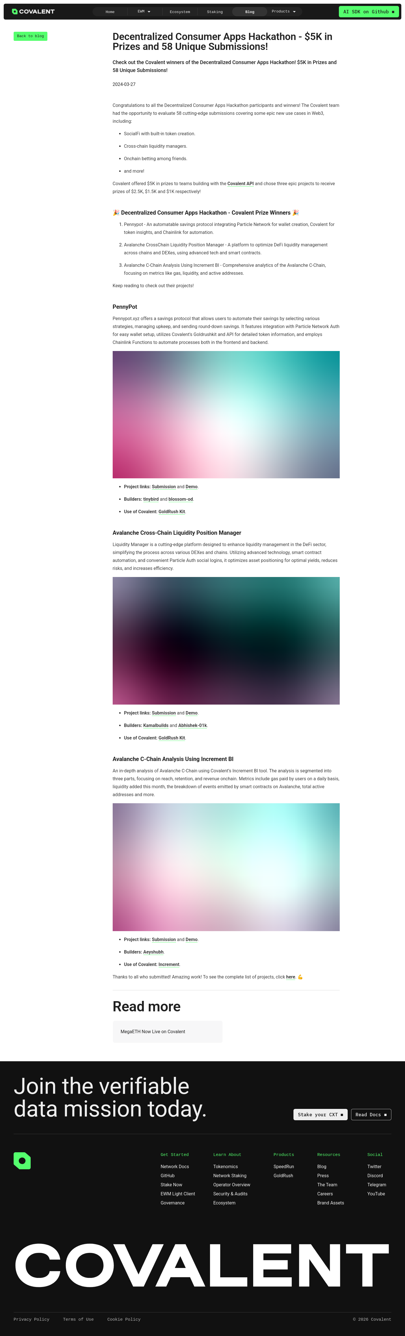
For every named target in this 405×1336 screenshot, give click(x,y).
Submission (164, 486)
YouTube (379, 1194)
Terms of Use (78, 1319)
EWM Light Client (178, 1194)
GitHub (170, 1175)
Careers (325, 1194)
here (290, 977)
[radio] (110, 11)
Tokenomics (228, 1166)
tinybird (151, 499)
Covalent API (240, 183)
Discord (378, 1175)
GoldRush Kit (172, 511)
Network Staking (232, 1175)
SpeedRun (286, 1166)
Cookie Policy (123, 1319)
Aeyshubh (153, 952)
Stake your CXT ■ (320, 1114)
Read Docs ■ (371, 1114)
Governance (175, 1203)
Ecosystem (224, 1203)
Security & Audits (233, 1194)
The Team (327, 1184)
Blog (321, 1166)
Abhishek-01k (192, 725)
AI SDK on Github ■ (368, 11)
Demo (192, 486)
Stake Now (171, 1184)
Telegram (379, 1184)
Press (323, 1175)
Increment (169, 964)
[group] (197, 11)
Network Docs (177, 1166)
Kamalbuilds (156, 725)
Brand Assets (333, 1203)
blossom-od (181, 499)
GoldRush (286, 1175)
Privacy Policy (31, 1319)
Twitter (377, 1166)
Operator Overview (234, 1184)
